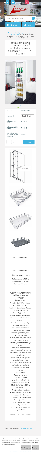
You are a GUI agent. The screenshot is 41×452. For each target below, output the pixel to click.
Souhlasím (35, 448)
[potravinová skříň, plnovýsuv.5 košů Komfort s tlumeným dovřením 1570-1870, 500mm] (20, 167)
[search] (33, 19)
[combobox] (27, 115)
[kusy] (9, 142)
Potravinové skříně (13, 34)
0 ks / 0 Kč (32, 2)
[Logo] (19, 10)
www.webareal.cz (27, 428)
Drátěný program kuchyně (22, 33)
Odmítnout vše (26, 448)
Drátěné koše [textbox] (26, 116)
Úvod (10, 33)
